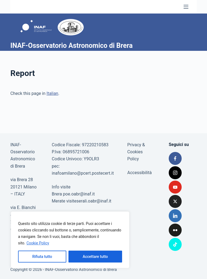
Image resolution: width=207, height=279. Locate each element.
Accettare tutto (95, 256)
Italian (52, 93)
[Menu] (186, 6)
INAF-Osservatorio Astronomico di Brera (71, 45)
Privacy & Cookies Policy (136, 152)
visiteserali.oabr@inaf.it (88, 201)
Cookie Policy (37, 243)
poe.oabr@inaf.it (79, 194)
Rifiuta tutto (42, 256)
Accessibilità (139, 172)
